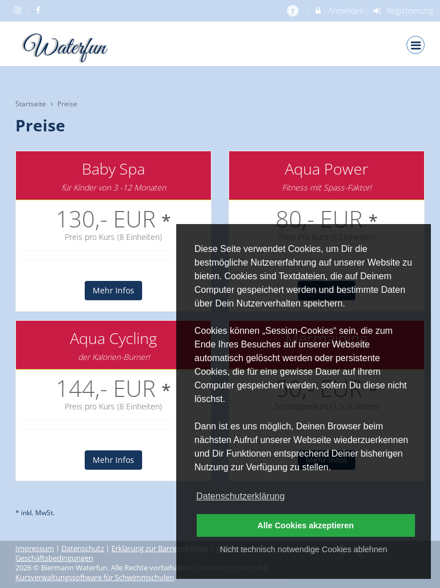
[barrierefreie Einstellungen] (294, 10)
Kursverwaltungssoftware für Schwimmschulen (94, 577)
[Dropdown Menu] (415, 45)
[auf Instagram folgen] (19, 10)
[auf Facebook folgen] (40, 10)
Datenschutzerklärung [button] (240, 496)
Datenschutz (82, 548)
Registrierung (403, 10)
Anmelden (338, 10)
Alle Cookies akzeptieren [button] (306, 525)
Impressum (34, 548)
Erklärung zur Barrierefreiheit (160, 548)
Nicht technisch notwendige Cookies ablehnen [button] (303, 549)
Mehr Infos (113, 290)
